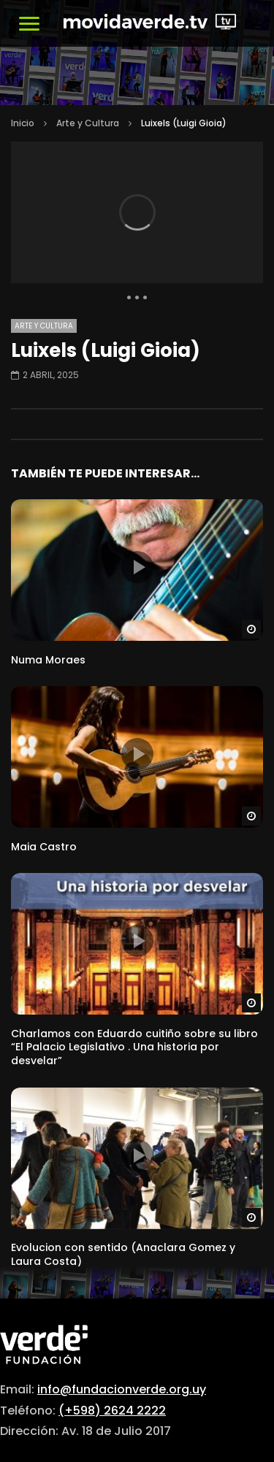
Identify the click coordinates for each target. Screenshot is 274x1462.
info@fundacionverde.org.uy (121, 1389)
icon (137, 567)
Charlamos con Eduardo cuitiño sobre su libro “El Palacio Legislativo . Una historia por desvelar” (134, 1047)
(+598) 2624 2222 (112, 1410)
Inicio (22, 123)
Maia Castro (44, 846)
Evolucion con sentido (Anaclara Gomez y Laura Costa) (123, 1254)
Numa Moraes (48, 660)
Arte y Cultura (87, 123)
